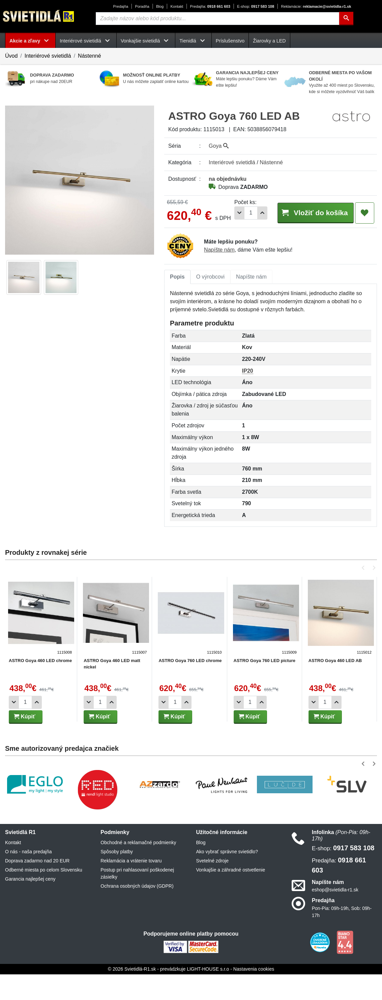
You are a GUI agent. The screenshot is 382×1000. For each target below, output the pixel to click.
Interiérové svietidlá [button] (86, 41)
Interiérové (232, 162)
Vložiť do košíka (312, 239)
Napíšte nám (219, 276)
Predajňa (120, 6)
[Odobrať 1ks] (233, 239)
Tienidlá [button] (193, 41)
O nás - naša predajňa (28, 877)
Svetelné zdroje (212, 886)
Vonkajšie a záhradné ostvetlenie (230, 895)
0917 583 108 (255, 6)
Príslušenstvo (230, 41)
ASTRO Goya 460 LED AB (332, 686)
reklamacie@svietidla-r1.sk (316, 6)
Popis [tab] (177, 303)
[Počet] (244, 239)
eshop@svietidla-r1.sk (335, 915)
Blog (160, 6)
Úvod (11, 56)
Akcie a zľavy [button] (30, 41)
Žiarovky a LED (269, 41)
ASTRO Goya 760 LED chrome (189, 686)
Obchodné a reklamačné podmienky (138, 868)
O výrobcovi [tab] (210, 303)
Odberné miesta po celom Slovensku (43, 895)
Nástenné (89, 56)
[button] (364, 593)
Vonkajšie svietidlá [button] (146, 41)
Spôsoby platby (116, 877)
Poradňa (142, 6)
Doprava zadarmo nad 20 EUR (37, 886)
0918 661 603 (210, 6)
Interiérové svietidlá (48, 56)
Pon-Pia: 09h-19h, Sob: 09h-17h (342, 937)
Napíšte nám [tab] (251, 303)
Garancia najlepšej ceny (30, 905)
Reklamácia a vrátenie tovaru (130, 886)
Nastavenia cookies (253, 994)
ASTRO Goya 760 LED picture (263, 686)
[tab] (177, 303)
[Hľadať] (346, 18)
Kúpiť (24, 742)
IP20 (247, 396)
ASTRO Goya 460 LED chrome (40, 686)
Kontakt (176, 6)
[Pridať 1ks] (256, 239)
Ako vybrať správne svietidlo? (227, 877)
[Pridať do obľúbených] (364, 240)
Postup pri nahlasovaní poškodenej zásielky (137, 899)
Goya (219, 146)
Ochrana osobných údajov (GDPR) (136, 912)
